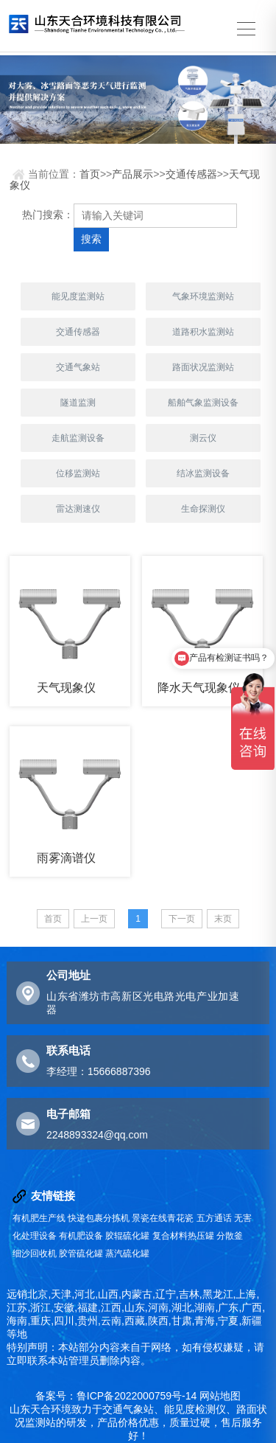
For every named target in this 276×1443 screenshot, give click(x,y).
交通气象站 (78, 367)
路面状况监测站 (203, 367)
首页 (89, 174)
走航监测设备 (78, 438)
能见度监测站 (78, 296)
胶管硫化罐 (81, 1253)
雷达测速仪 (78, 509)
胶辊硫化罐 (127, 1236)
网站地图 (220, 1396)
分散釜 (229, 1236)
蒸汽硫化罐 (127, 1253)
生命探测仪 (203, 509)
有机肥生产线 (39, 1218)
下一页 (182, 919)
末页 (223, 919)
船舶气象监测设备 (203, 402)
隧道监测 (78, 402)
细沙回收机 (35, 1253)
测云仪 (203, 438)
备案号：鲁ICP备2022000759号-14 (116, 1396)
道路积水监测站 (203, 332)
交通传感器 (191, 174)
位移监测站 (78, 473)
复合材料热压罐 (183, 1236)
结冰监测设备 (203, 473)
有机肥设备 (81, 1236)
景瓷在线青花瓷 (163, 1218)
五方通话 (214, 1218)
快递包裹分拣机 (99, 1218)
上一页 (94, 919)
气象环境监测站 (203, 296)
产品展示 (132, 174)
